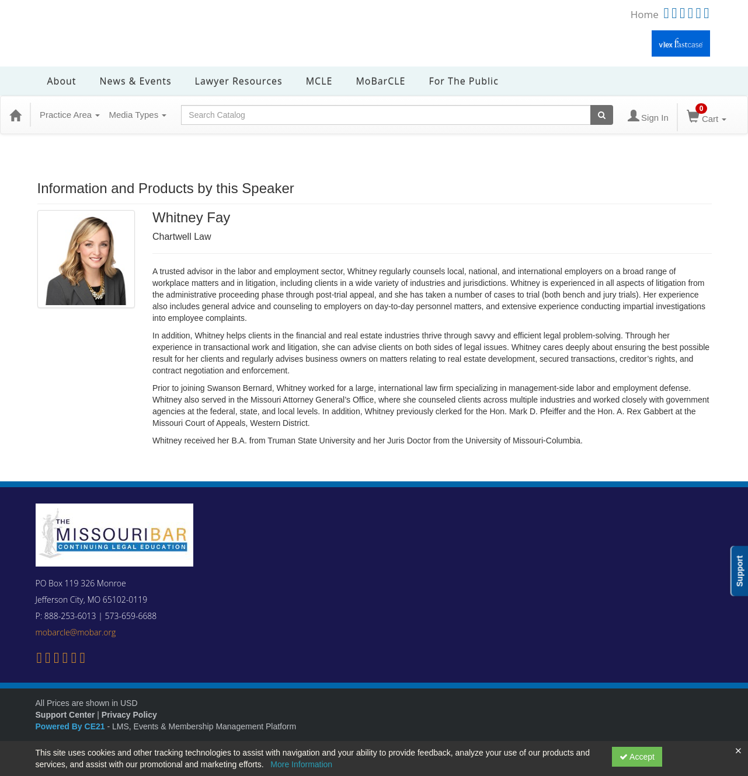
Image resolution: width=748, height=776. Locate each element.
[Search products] (601, 115)
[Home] (15, 115)
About (61, 81)
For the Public (463, 81)
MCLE (319, 81)
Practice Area (70, 115)
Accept (637, 756)
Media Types (137, 115)
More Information (301, 764)
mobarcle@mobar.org (76, 632)
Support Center (65, 714)
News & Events (136, 81)
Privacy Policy (129, 714)
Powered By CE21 (71, 726)
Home (645, 14)
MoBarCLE (380, 81)
